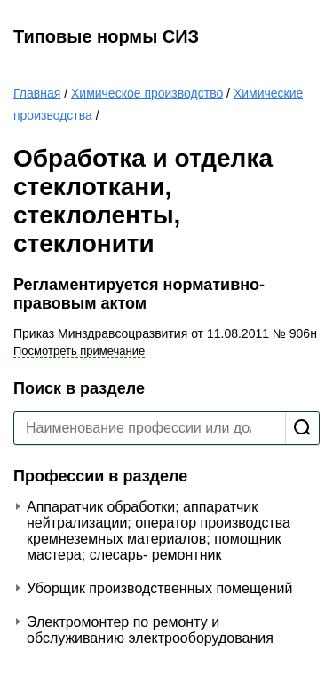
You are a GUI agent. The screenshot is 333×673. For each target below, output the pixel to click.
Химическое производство (147, 93)
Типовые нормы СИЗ (106, 36)
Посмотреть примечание (79, 350)
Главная (36, 93)
